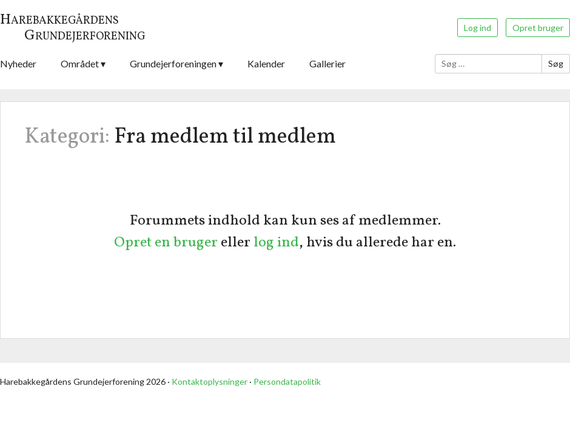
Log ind (477, 27)
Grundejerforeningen (173, 63)
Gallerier (327, 63)
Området (80, 63)
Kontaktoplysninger (209, 381)
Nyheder (18, 63)
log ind (276, 242)
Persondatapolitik (287, 381)
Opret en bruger (166, 242)
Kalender (266, 63)
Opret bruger (537, 27)
